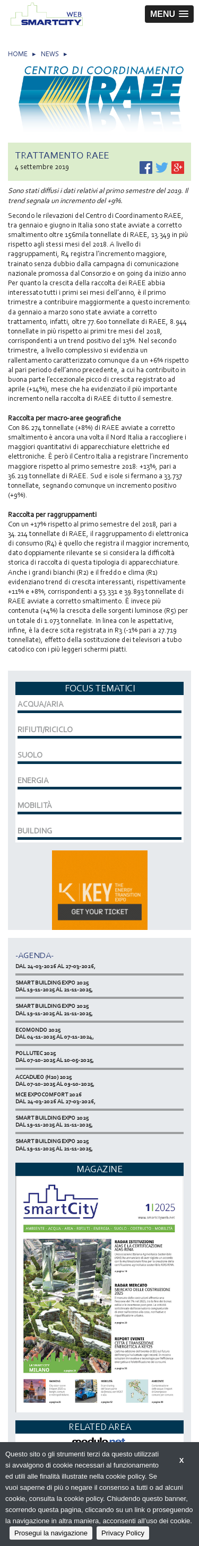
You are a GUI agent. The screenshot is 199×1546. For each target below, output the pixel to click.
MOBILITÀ (35, 805)
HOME (18, 54)
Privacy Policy (122, 1533)
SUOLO (30, 755)
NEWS (50, 54)
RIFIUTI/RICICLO (45, 729)
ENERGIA (33, 780)
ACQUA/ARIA (41, 704)
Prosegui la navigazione (51, 1533)
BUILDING (35, 831)
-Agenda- (34, 955)
